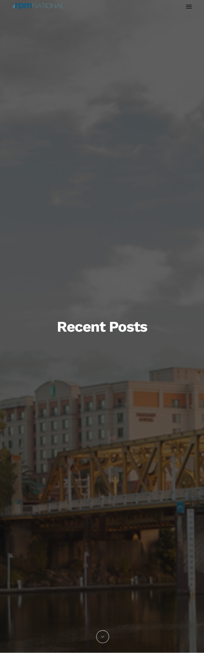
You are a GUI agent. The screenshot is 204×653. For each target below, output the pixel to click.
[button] (189, 6)
